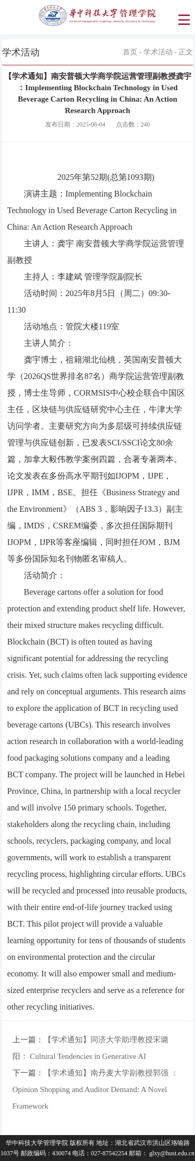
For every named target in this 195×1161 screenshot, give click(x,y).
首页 (130, 52)
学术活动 (158, 52)
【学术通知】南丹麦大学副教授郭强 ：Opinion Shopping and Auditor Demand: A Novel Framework (95, 1089)
